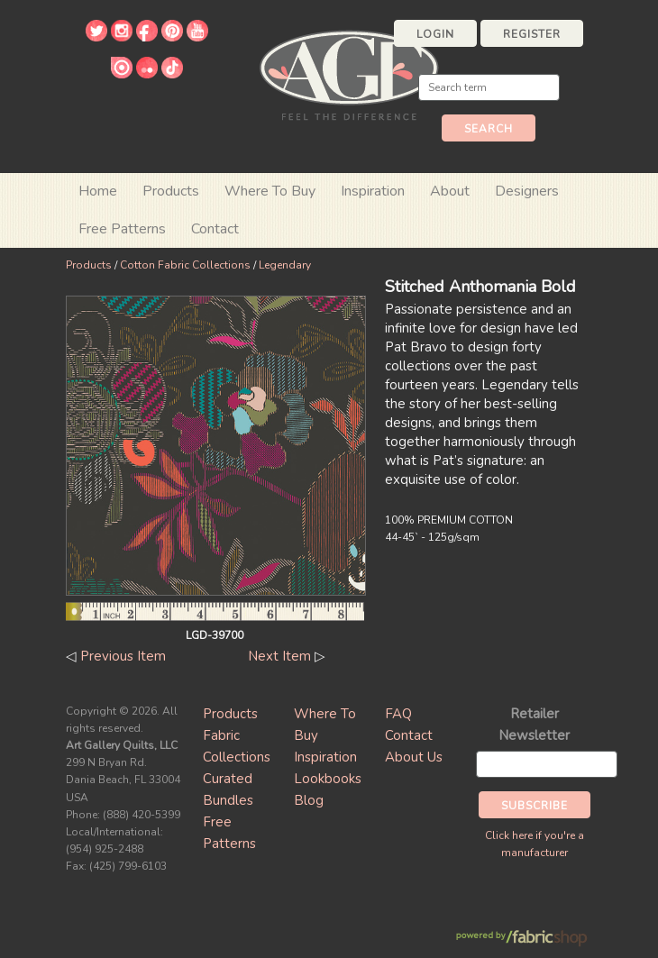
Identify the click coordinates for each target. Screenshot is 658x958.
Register (532, 34)
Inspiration (373, 191)
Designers (527, 191)
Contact (215, 229)
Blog (309, 800)
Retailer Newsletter (534, 724)
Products (89, 265)
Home (97, 191)
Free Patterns (122, 229)
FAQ (398, 714)
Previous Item (123, 656)
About (450, 191)
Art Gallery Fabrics (349, 73)
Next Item (279, 656)
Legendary (285, 265)
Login (435, 34)
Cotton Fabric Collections (185, 265)
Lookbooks (327, 779)
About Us (414, 757)
